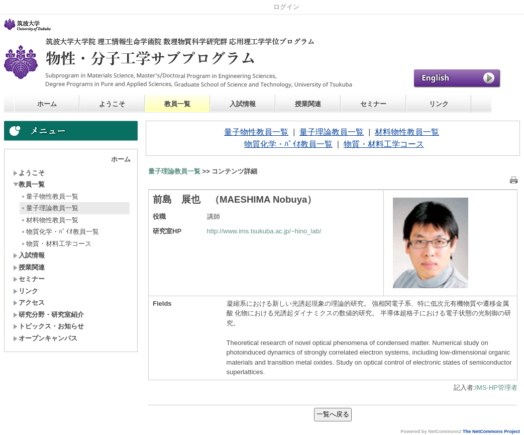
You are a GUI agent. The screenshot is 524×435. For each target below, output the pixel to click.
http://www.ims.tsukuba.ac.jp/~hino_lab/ (264, 231)
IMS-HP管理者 (496, 387)
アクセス (29, 302)
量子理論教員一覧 (49, 208)
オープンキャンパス (45, 338)
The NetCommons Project (491, 431)
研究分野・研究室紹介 (48, 314)
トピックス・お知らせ (48, 326)
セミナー (373, 104)
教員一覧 (177, 104)
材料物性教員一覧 (49, 220)
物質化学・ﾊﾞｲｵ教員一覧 (60, 231)
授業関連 (308, 104)
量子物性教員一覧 (49, 196)
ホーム (47, 104)
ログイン (286, 7)
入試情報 (243, 104)
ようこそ (112, 104)
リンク (439, 104)
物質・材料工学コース (56, 243)
